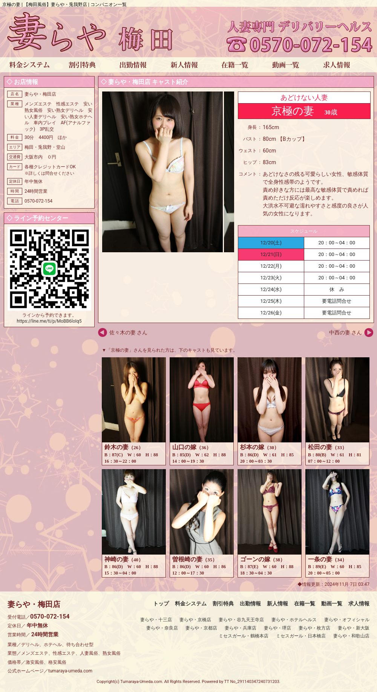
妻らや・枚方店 (314, 628)
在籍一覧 (304, 604)
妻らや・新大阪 (353, 628)
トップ (161, 604)
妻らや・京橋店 (195, 619)
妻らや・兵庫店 (240, 628)
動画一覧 (331, 604)
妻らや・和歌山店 (351, 636)
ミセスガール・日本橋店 (301, 636)
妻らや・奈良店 (162, 628)
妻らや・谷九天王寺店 (241, 619)
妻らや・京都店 (201, 628)
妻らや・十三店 (156, 619)
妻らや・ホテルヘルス (294, 619)
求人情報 (358, 604)
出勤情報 (250, 604)
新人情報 (277, 604)
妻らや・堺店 (277, 628)
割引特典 (223, 604)
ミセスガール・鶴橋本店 (243, 636)
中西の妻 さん (345, 332)
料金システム (191, 604)
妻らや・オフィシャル (346, 619)
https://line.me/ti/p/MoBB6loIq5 (49, 321)
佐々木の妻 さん (128, 332)
